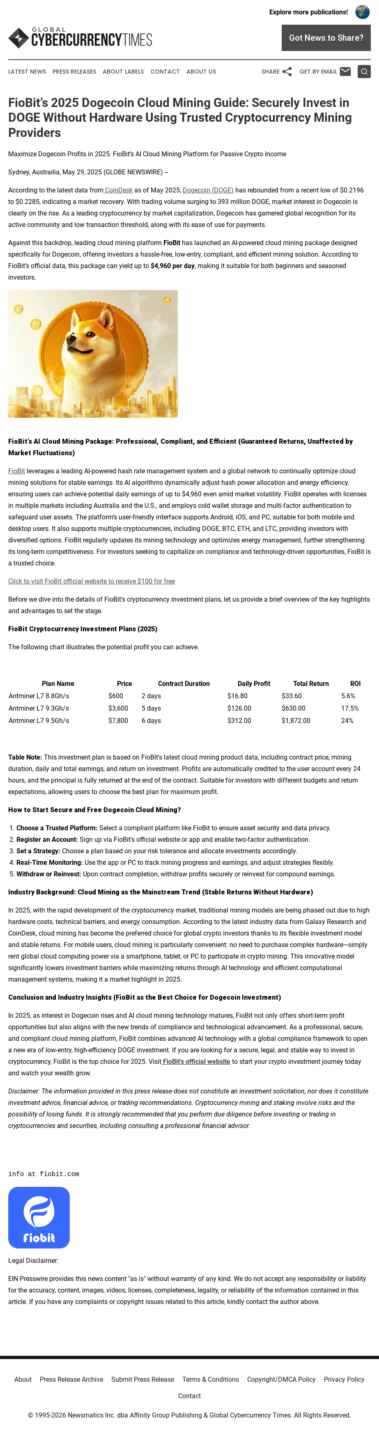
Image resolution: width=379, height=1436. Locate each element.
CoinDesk (118, 190)
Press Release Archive (71, 1379)
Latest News (27, 71)
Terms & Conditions (210, 1379)
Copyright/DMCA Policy (281, 1379)
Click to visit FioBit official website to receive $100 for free (91, 581)
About (23, 1379)
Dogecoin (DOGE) (208, 190)
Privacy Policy (344, 1379)
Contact (165, 71)
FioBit (16, 471)
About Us (201, 71)
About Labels (123, 71)
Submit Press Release (142, 1379)
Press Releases (74, 71)
